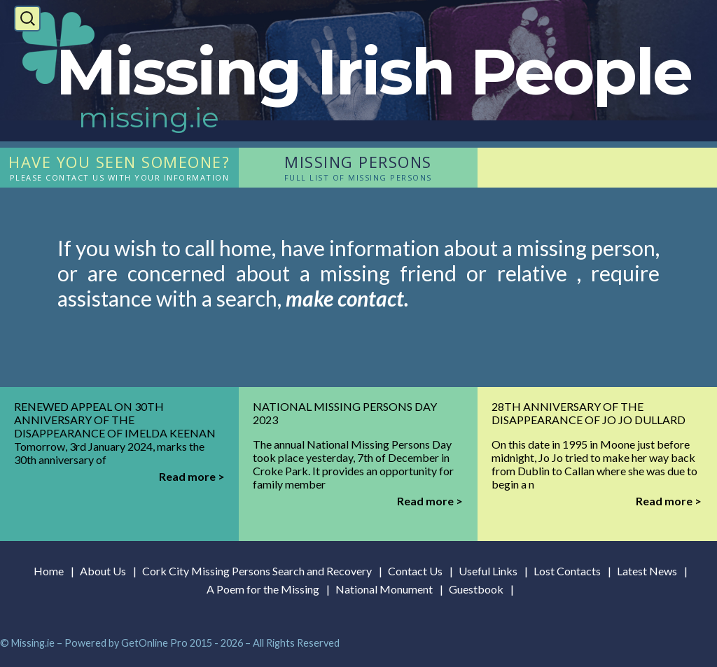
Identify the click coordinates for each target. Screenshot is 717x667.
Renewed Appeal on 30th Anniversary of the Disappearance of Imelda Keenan (115, 420)
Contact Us (415, 570)
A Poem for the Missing (263, 589)
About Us (103, 570)
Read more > (192, 476)
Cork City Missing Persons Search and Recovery (257, 570)
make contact (345, 298)
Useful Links (488, 570)
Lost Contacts (567, 570)
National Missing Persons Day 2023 (345, 413)
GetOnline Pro (154, 643)
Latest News (647, 570)
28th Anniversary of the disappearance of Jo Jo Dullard (588, 413)
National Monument (384, 589)
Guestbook (476, 589)
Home (49, 570)
